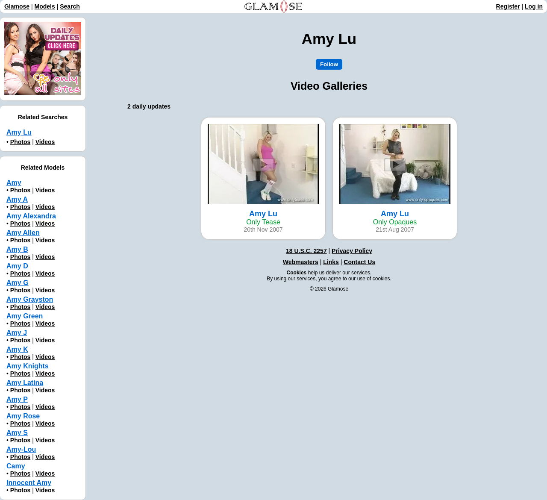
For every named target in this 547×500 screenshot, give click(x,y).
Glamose (16, 6)
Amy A (17, 199)
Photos (20, 141)
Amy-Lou (21, 449)
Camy (15, 466)
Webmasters (300, 262)
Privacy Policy (352, 250)
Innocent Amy (28, 482)
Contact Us (359, 262)
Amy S (17, 432)
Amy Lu (19, 132)
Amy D (17, 266)
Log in (534, 6)
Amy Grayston (29, 299)
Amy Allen (23, 232)
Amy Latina (24, 382)
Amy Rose (23, 416)
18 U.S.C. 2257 (306, 250)
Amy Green (24, 316)
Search (70, 6)
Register (508, 6)
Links (331, 262)
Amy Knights (27, 366)
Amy (13, 182)
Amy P (17, 399)
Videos (45, 141)
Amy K (17, 349)
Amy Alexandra (31, 216)
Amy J (16, 332)
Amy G (17, 282)
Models (45, 6)
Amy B (17, 249)
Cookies (297, 273)
